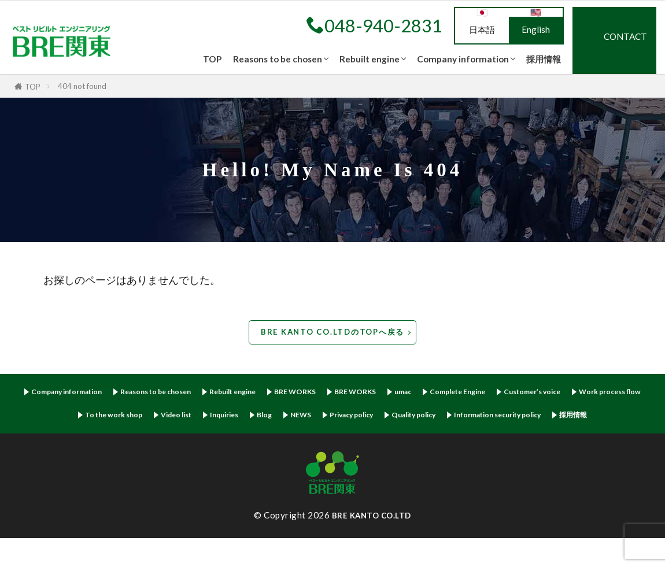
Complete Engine (521, 393)
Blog (385, 418)
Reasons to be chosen (277, 59)
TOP (212, 59)
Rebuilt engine (369, 59)
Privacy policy (482, 418)
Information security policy (310, 443)
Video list (286, 418)
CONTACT (625, 36)
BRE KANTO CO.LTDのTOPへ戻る (332, 331)
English (536, 29)
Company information (463, 59)
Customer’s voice (607, 393)
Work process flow (126, 418)
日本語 (482, 29)
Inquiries (341, 418)
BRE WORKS (340, 393)
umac (459, 393)
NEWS (425, 418)
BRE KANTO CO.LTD (371, 544)
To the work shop (215, 418)
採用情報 (543, 59)
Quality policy (555, 418)
